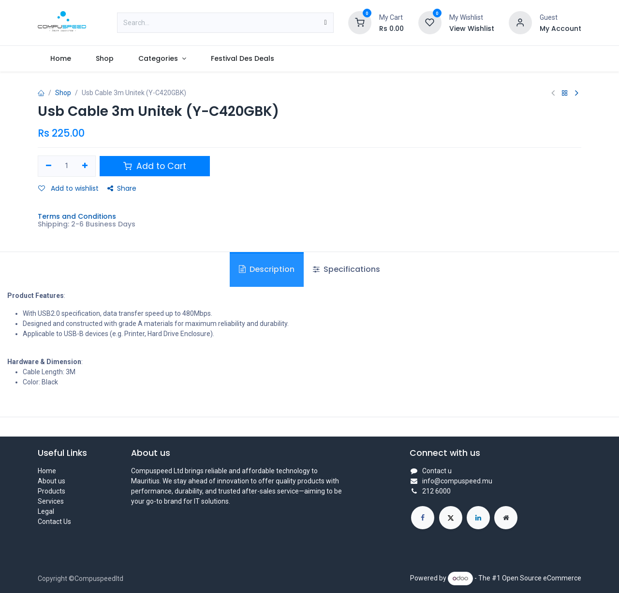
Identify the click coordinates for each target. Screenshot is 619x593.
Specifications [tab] (346, 269)
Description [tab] (267, 269)
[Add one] (85, 166)
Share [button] (121, 188)
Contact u (437, 471)
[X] (450, 517)
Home (47, 471)
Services (51, 501)
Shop (63, 93)
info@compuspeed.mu (457, 481)
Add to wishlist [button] (68, 188)
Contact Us (54, 521)
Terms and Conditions (77, 216)
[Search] (325, 22)
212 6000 (436, 491)
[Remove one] (49, 166)
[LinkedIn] (478, 517)
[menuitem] (60, 58)
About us (51, 481)
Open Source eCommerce (541, 578)
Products (51, 491)
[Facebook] (422, 517)
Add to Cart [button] (154, 166)
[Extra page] (505, 517)
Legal (46, 511)
